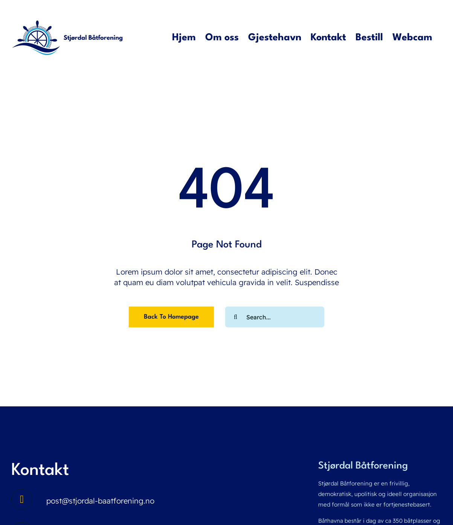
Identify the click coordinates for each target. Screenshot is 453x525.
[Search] (235, 317)
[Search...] (274, 317)
